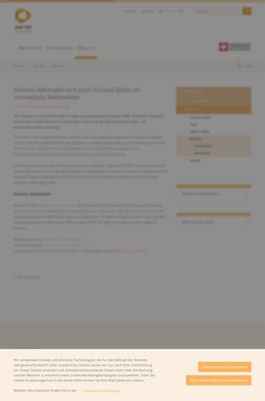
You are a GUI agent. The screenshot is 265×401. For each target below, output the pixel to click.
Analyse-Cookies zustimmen (224, 366)
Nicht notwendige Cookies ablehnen (218, 380)
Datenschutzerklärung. (102, 390)
